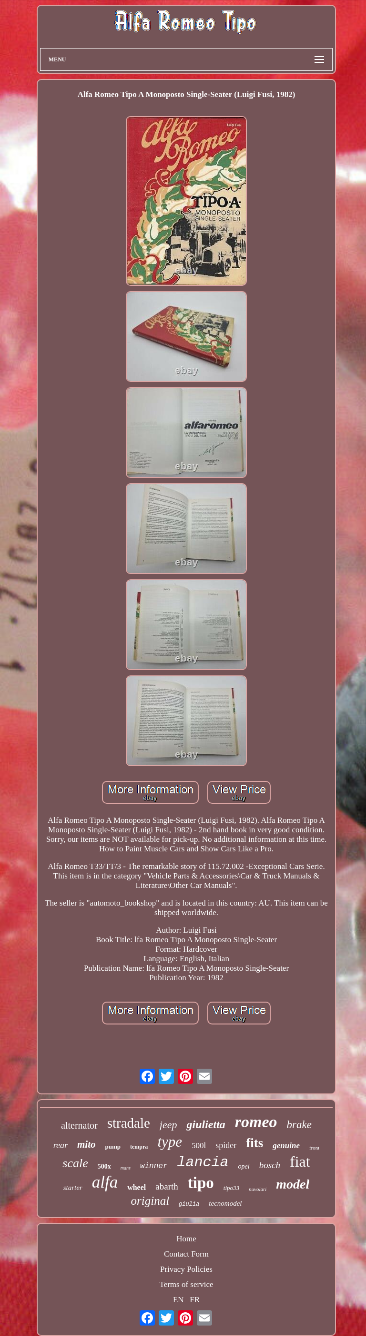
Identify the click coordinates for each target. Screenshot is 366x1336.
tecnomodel (225, 1203)
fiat (300, 1161)
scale (75, 1163)
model (292, 1184)
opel (244, 1166)
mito (86, 1144)
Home (186, 1238)
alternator (79, 1125)
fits (254, 1143)
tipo (201, 1182)
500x (104, 1166)
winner (154, 1166)
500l (199, 1145)
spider (225, 1145)
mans (126, 1167)
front (314, 1148)
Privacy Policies (186, 1269)
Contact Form (186, 1253)
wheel (136, 1187)
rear (60, 1145)
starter (72, 1187)
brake (299, 1125)
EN (178, 1299)
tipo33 (231, 1187)
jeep (168, 1125)
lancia (203, 1162)
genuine (286, 1145)
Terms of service (186, 1284)
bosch (269, 1165)
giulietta (205, 1124)
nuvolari (257, 1189)
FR (195, 1299)
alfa (105, 1182)
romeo (256, 1122)
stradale (128, 1123)
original (150, 1200)
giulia (189, 1204)
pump (113, 1146)
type (169, 1141)
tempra (139, 1146)
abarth (166, 1186)
